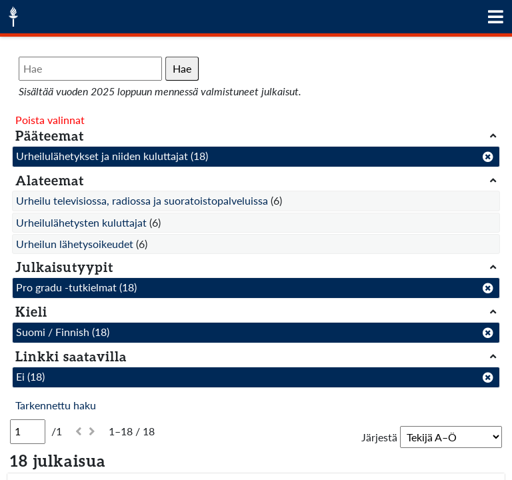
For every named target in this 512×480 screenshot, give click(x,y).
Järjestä (379, 437)
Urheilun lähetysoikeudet (74, 243)
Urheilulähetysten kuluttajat (81, 222)
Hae (182, 68)
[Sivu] (27, 431)
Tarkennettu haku (55, 405)
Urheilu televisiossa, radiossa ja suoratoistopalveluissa (142, 200)
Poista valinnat (50, 119)
